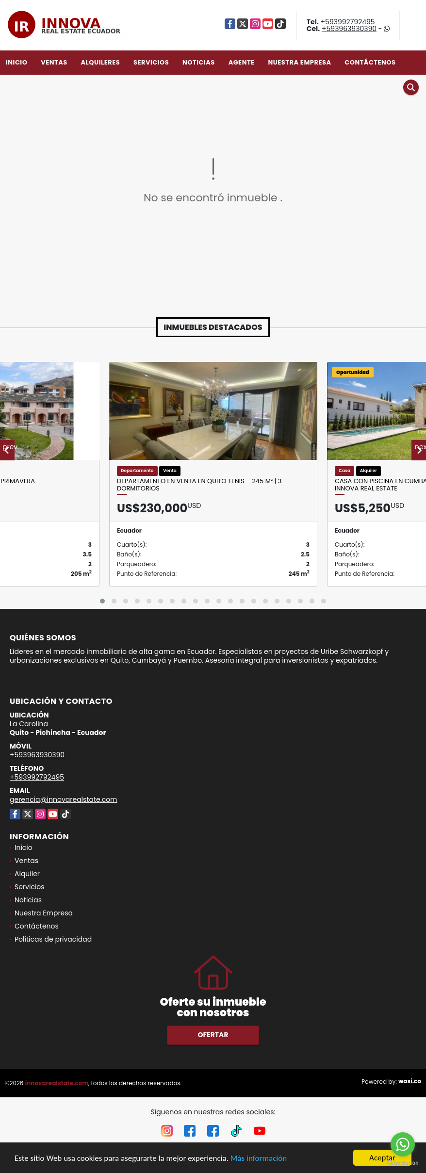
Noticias (198, 62)
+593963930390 (349, 28)
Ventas (54, 62)
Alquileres (100, 62)
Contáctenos (369, 62)
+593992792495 (348, 22)
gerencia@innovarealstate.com (63, 799)
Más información (258, 1158)
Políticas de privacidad (53, 939)
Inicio (16, 62)
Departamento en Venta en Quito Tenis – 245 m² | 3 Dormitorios (199, 484)
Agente (242, 62)
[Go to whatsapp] (403, 1144)
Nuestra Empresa (299, 62)
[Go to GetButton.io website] (402, 1163)
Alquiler (27, 874)
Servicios (151, 62)
